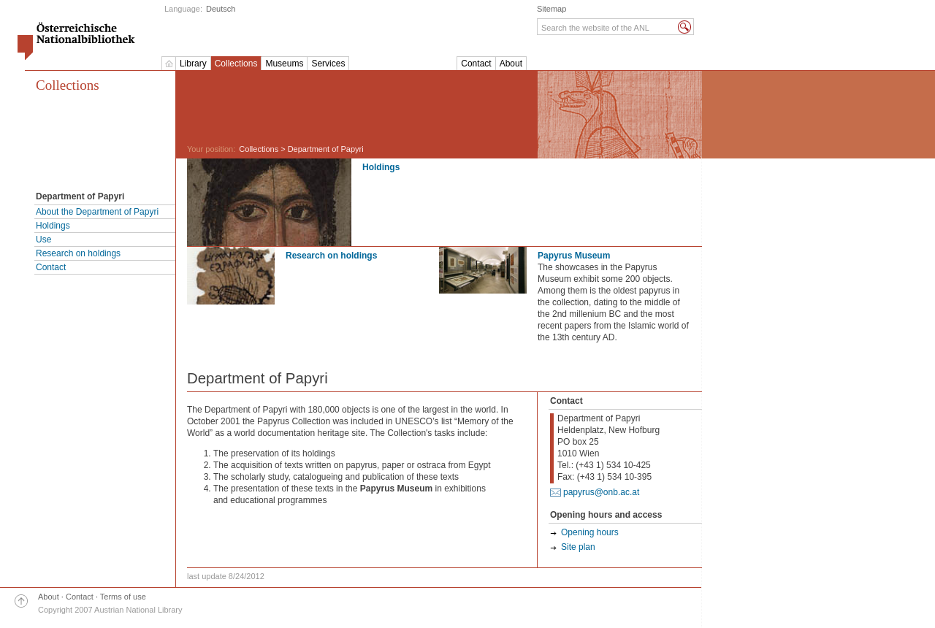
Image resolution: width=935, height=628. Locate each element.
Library (193, 63)
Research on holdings (78, 253)
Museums (284, 63)
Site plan (578, 547)
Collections (236, 63)
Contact (476, 63)
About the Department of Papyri (97, 212)
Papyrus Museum (574, 255)
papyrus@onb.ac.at (601, 492)
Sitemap (551, 8)
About (511, 63)
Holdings (53, 226)
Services (328, 63)
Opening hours (590, 532)
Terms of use (123, 596)
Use (43, 239)
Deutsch (220, 8)
